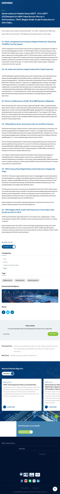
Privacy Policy (25, 488)
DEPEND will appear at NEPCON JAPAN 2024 (24, 355)
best (5, 259)
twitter (8, 312)
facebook (3, 312)
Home (3, 31)
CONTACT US (7, 246)
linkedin (12, 312)
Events (6, 262)
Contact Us (35, 488)
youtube (25, 480)
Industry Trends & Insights (11, 265)
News (8, 31)
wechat (30, 480)
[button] (51, 416)
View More (6, 373)
